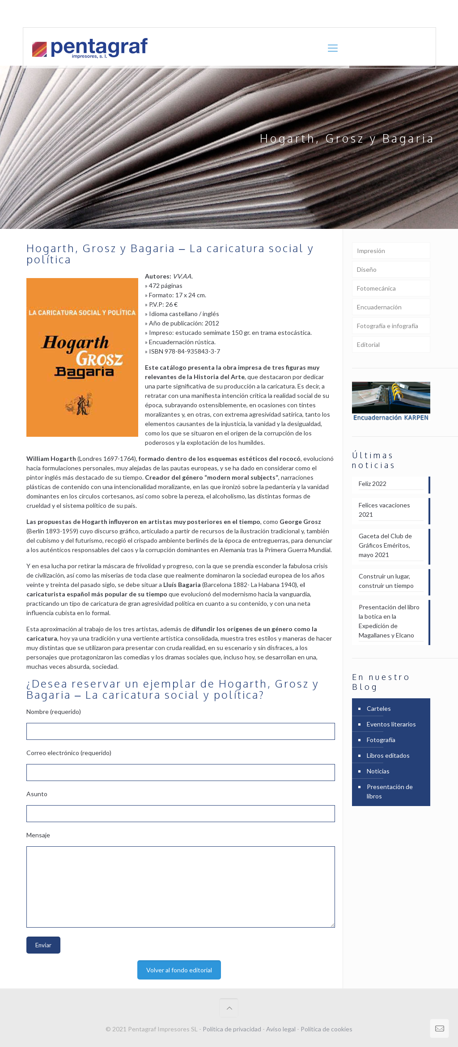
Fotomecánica (376, 288)
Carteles (379, 708)
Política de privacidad (232, 1029)
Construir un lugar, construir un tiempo (386, 580)
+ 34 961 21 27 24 (114, 13)
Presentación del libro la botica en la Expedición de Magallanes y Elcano (389, 621)
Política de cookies (326, 1029)
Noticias (378, 771)
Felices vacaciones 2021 (384, 509)
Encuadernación (379, 307)
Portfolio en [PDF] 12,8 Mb (398, 13)
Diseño (367, 269)
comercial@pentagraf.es (188, 13)
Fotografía (381, 739)
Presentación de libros (390, 791)
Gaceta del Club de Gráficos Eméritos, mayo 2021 (385, 545)
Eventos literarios (391, 724)
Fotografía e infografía (387, 325)
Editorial (368, 344)
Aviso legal (281, 1029)
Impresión (371, 250)
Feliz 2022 (372, 483)
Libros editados (388, 755)
